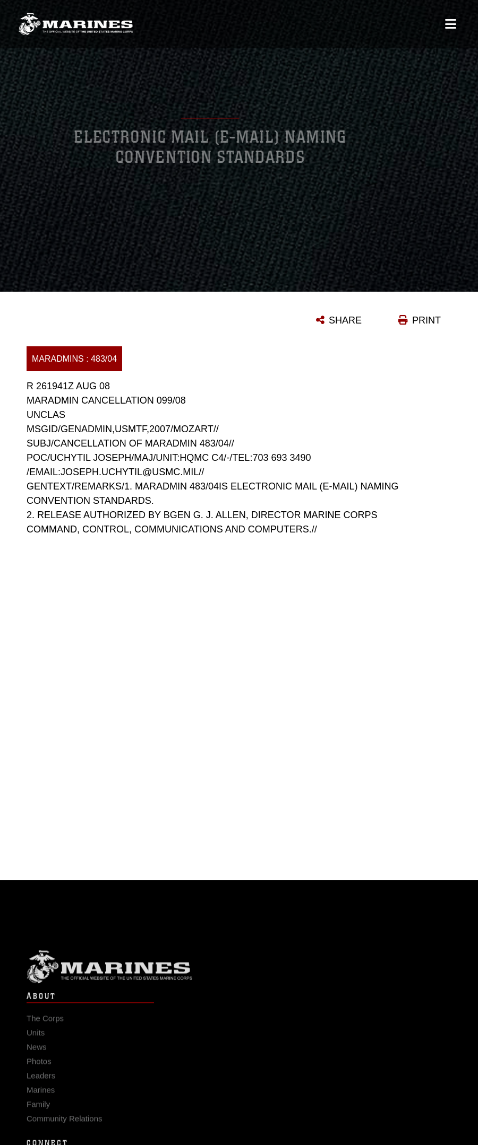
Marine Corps (239, 972)
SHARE (345, 320)
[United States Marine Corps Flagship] (76, 21)
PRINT (426, 320)
